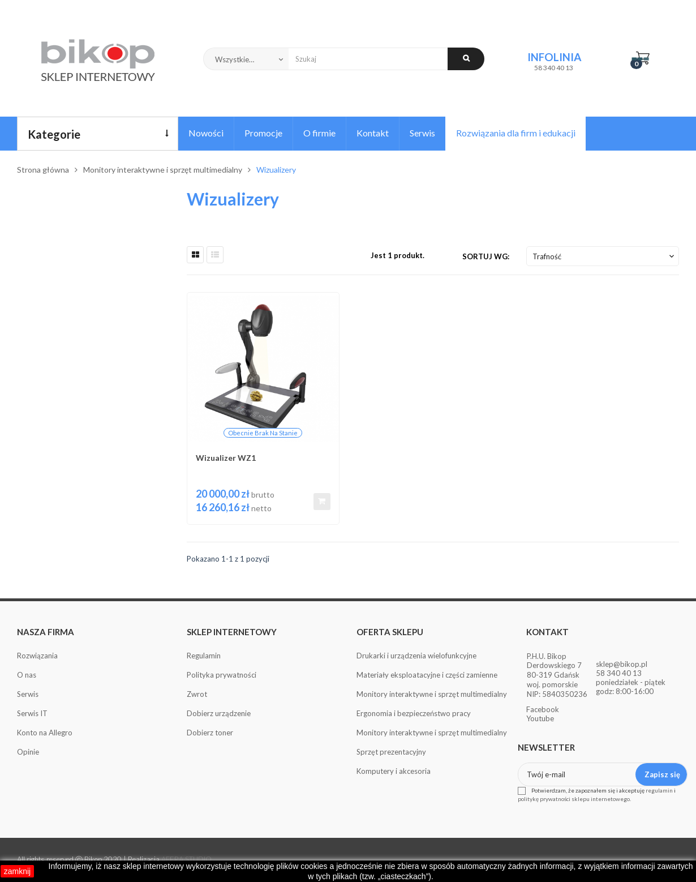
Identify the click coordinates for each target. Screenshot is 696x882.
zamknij (17, 871)
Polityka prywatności (221, 674)
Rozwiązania (37, 655)
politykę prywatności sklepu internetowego (574, 798)
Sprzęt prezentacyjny (391, 751)
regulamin (659, 790)
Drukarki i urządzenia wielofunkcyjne (416, 655)
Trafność (604, 256)
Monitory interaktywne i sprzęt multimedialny (431, 694)
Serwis (27, 694)
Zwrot (197, 694)
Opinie (28, 751)
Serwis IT (32, 713)
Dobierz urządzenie (219, 713)
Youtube (540, 718)
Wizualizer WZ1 (226, 458)
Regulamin (204, 655)
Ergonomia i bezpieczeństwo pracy (413, 713)
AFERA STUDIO (186, 859)
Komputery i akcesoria (393, 771)
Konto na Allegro (44, 732)
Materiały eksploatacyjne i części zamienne (426, 674)
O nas (26, 674)
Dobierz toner (210, 732)
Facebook (542, 709)
